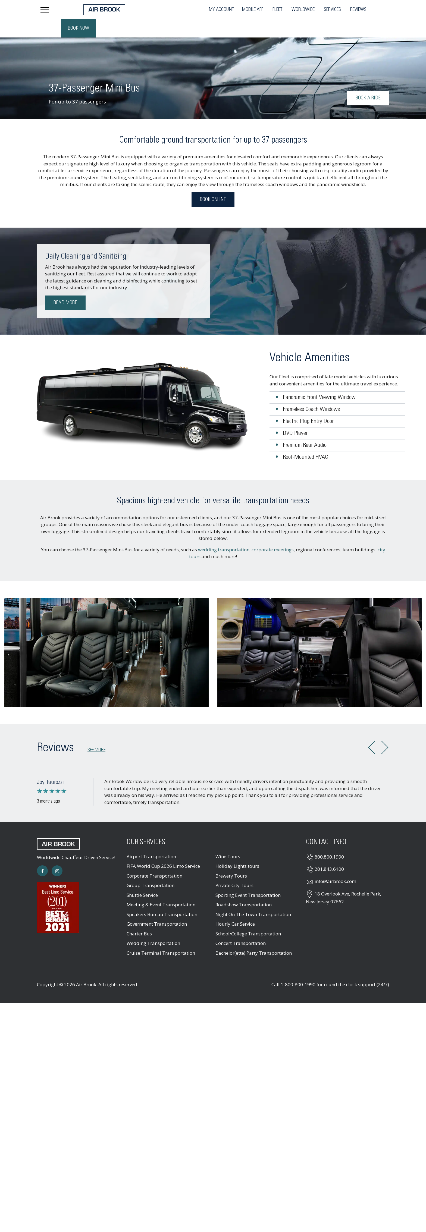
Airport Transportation (151, 838)
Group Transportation (150, 867)
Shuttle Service (142, 877)
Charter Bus (139, 915)
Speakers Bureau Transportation (162, 896)
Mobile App (192, 9)
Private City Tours (234, 867)
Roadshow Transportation (243, 886)
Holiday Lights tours (237, 848)
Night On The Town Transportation (253, 896)
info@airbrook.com (335, 863)
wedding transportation (223, 531)
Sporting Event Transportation (248, 877)
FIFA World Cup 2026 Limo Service (163, 848)
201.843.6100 (329, 851)
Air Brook (86, 966)
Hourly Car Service (235, 906)
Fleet (218, 9)
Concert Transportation (240, 925)
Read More (65, 284)
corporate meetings (273, 531)
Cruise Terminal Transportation (161, 935)
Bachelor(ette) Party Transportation (253, 935)
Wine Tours (227, 838)
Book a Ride (368, 79)
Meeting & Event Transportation (161, 886)
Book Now (371, 9)
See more (96, 732)
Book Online (213, 181)
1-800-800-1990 (298, 966)
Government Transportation (157, 906)
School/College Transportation (248, 915)
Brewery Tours (231, 857)
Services (272, 9)
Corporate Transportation (154, 857)
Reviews (298, 9)
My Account (161, 9)
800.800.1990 (329, 838)
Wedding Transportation (153, 925)
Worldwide (243, 9)
